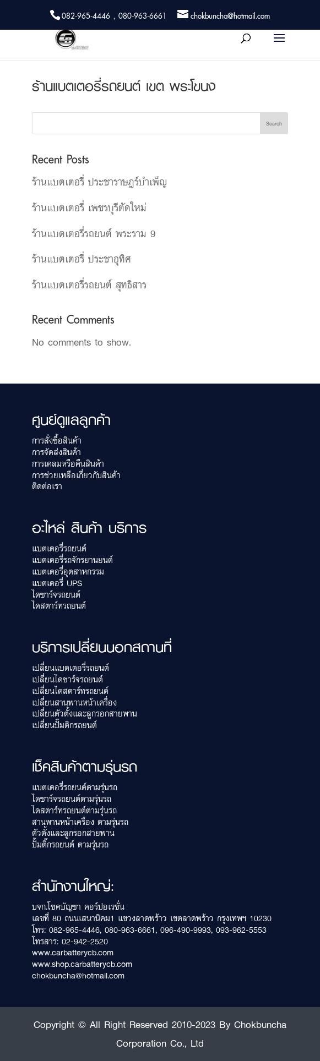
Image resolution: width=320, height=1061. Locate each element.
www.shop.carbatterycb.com (82, 963)
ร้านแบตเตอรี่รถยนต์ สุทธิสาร (89, 284)
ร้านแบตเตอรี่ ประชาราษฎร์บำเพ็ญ (99, 181)
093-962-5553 (241, 929)
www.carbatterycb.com (72, 952)
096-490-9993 (185, 929)
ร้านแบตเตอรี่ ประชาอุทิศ (81, 258)
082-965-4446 (74, 929)
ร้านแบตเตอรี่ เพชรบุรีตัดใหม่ (89, 207)
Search (274, 123)
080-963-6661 (130, 929)
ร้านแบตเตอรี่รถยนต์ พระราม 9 (93, 233)
